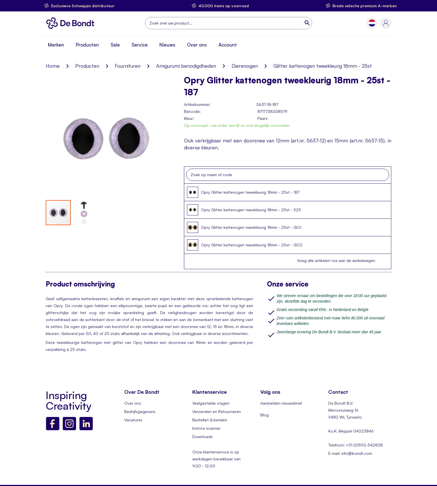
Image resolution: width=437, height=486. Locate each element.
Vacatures (133, 419)
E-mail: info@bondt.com (350, 453)
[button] (371, 23)
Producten (87, 45)
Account (228, 45)
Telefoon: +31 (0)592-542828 (355, 445)
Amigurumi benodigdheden (186, 66)
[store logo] (72, 23)
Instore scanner (206, 428)
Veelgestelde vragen (210, 403)
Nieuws (167, 45)
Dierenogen (245, 66)
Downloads (202, 436)
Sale (115, 45)
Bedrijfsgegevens (140, 411)
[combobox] (228, 23)
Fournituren (127, 66)
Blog (264, 414)
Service (140, 45)
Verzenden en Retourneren (216, 411)
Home (53, 66)
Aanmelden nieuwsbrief (281, 403)
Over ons (197, 45)
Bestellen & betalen (209, 419)
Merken (56, 45)
